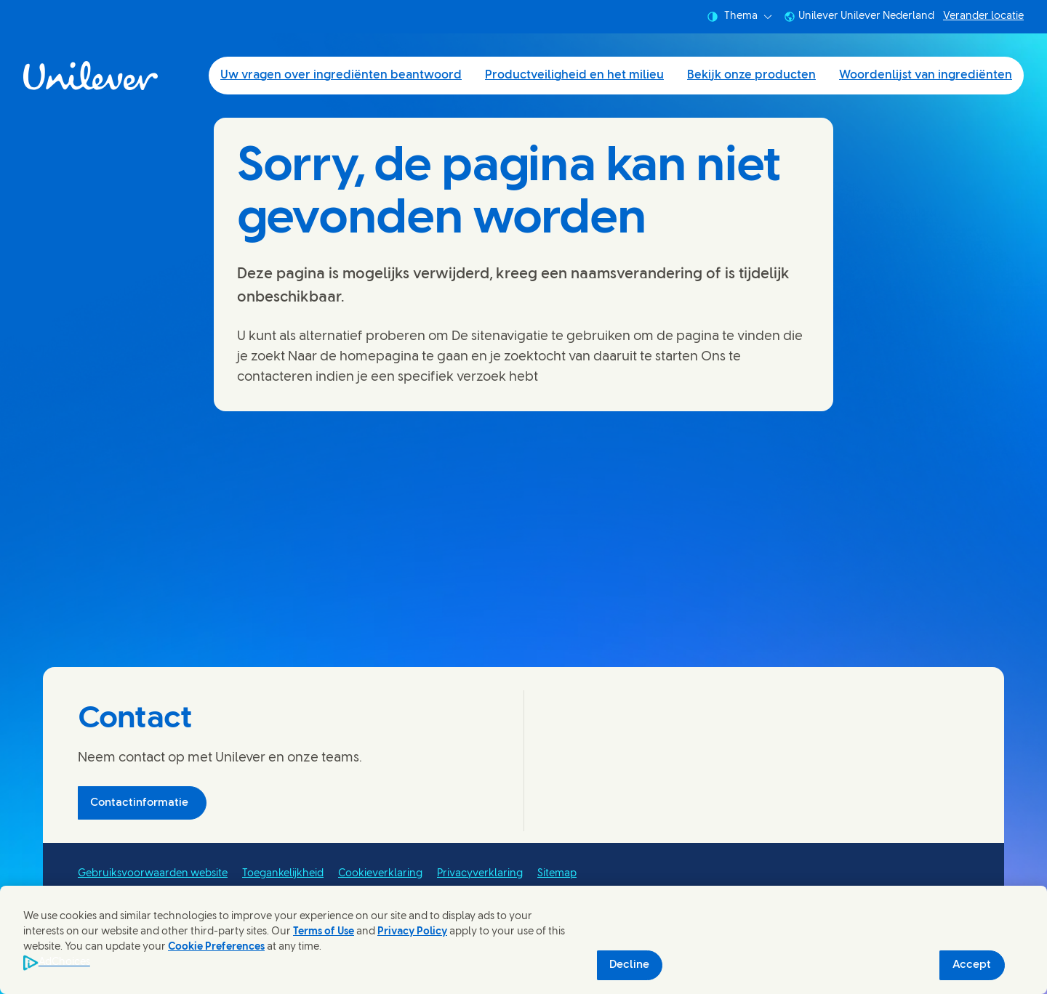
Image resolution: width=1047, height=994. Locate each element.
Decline (629, 965)
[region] (523, 940)
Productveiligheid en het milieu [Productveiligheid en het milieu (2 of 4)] (574, 75)
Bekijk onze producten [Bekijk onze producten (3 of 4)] (751, 75)
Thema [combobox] (739, 17)
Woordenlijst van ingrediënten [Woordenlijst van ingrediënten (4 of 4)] (925, 75)
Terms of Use (323, 931)
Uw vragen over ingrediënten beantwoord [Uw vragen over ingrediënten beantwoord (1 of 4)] (341, 75)
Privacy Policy (412, 931)
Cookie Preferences (216, 947)
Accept (971, 965)
